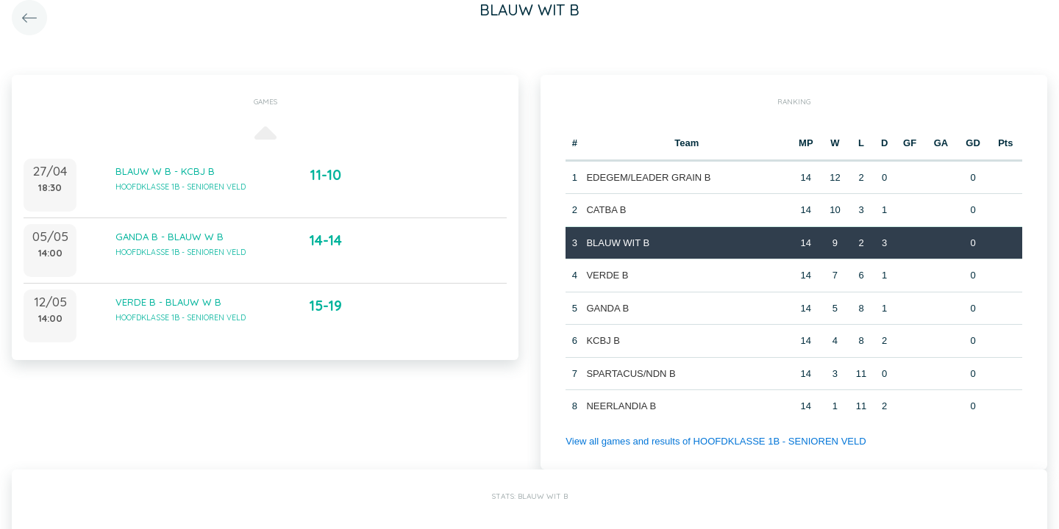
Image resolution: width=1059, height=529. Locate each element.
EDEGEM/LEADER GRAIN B (648, 177)
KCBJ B (603, 340)
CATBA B (606, 209)
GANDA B (607, 308)
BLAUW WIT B (617, 242)
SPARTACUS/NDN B (630, 373)
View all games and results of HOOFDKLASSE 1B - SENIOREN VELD (715, 441)
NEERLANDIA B (621, 405)
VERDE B (607, 275)
